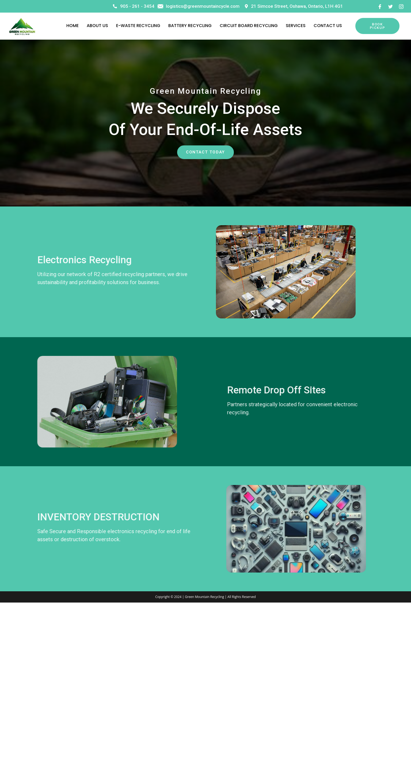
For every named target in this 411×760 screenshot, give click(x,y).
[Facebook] (380, 6)
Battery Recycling (190, 25)
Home (72, 25)
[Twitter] (390, 6)
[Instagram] (401, 6)
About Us (97, 25)
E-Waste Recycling (138, 25)
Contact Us (328, 25)
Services (296, 25)
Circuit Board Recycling (249, 25)
